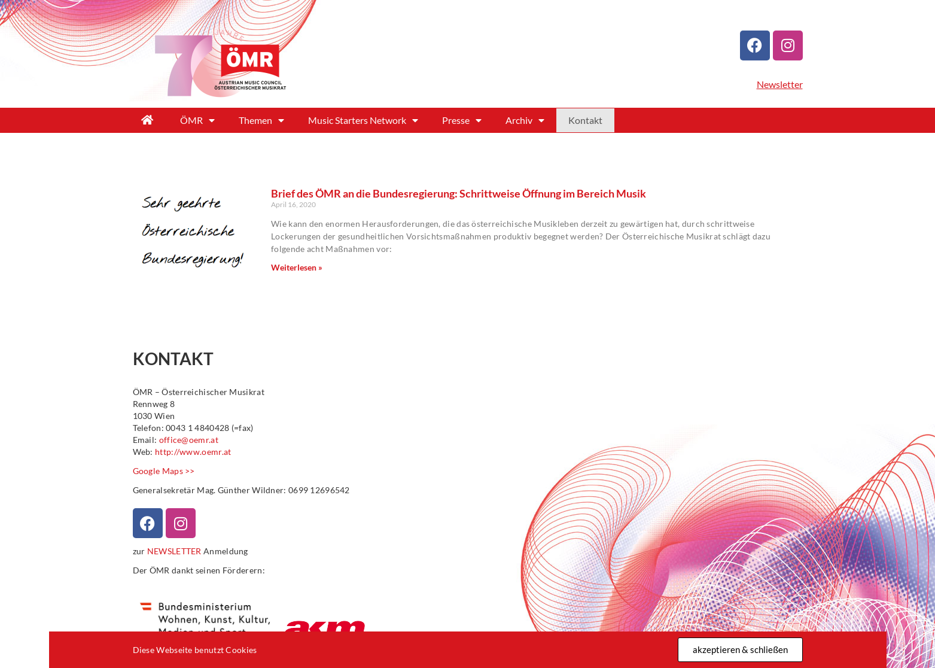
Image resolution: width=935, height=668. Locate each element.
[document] (467, 334)
